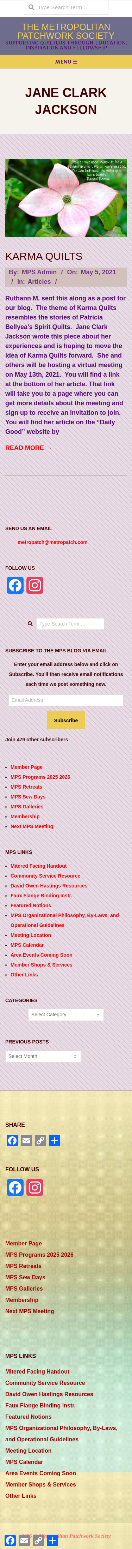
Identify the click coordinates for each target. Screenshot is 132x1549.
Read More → (28, 447)
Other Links (24, 974)
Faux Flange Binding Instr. (41, 895)
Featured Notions (31, 905)
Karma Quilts (44, 256)
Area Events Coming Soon (42, 955)
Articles (39, 281)
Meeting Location (31, 935)
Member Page (27, 767)
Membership (25, 816)
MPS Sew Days (28, 797)
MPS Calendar (27, 945)
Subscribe (66, 720)
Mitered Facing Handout (39, 866)
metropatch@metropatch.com (53, 542)
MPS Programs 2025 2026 (40, 777)
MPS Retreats (26, 787)
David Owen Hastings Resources (49, 886)
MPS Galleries (27, 806)
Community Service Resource (45, 876)
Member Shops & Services (42, 965)
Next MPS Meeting (32, 826)
